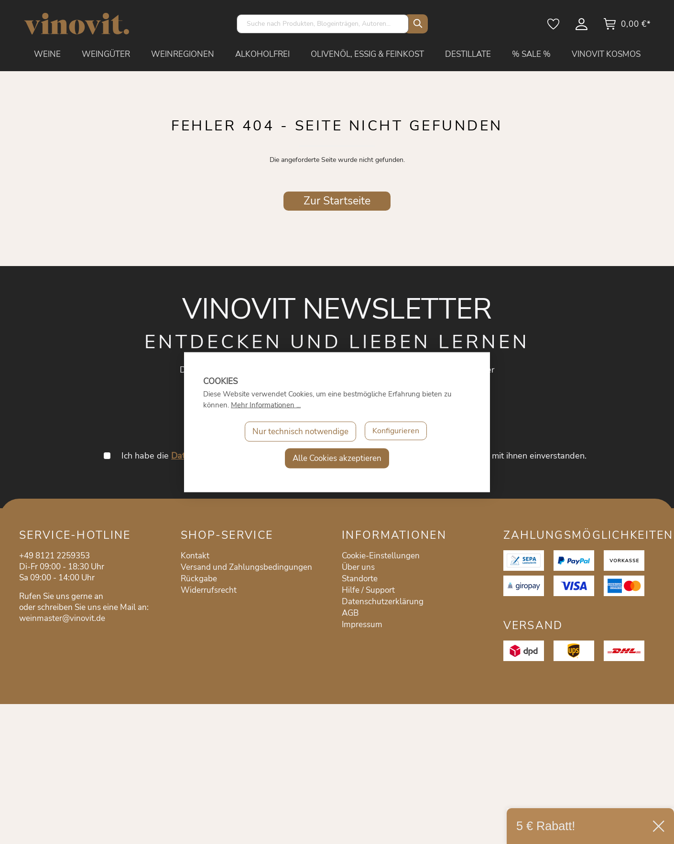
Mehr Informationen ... (266, 404)
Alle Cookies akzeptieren (337, 457)
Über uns (358, 567)
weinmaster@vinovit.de (62, 618)
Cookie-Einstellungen (381, 555)
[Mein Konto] (582, 27)
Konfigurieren (396, 431)
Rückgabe (199, 578)
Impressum (362, 624)
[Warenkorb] (627, 27)
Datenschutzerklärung (383, 601)
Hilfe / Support (368, 590)
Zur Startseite (337, 200)
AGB (350, 613)
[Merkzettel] (554, 27)
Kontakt (195, 555)
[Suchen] (416, 23)
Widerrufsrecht (209, 590)
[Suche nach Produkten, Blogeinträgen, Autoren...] (323, 23)
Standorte (360, 578)
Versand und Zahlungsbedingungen (246, 567)
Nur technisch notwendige (299, 431)
